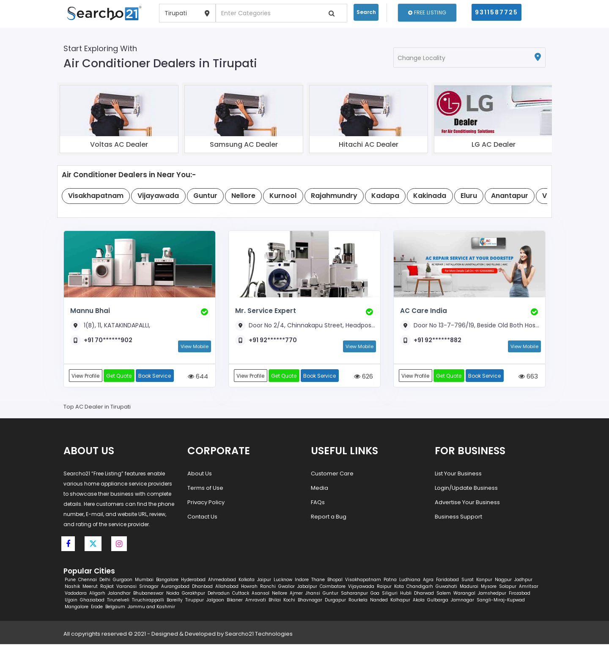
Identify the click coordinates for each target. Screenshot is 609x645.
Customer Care (332, 474)
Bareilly (175, 601)
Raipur (384, 587)
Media (319, 488)
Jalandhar (119, 594)
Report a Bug (328, 517)
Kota (399, 587)
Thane (318, 580)
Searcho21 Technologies (259, 635)
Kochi (289, 601)
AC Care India (423, 310)
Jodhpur (523, 580)
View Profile (86, 375)
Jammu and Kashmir (151, 607)
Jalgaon (215, 601)
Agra (428, 580)
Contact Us (202, 517)
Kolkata (247, 580)
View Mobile (194, 346)
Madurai (469, 587)
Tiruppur (194, 601)
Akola (419, 601)
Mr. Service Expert (264, 310)
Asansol (260, 594)
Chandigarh (419, 587)
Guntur (330, 594)
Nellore (279, 594)
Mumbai (144, 580)
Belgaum (115, 607)
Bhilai (275, 601)
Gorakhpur (193, 594)
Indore (302, 580)
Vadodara (76, 594)
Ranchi (268, 587)
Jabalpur (307, 587)
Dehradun (219, 594)
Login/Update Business (466, 488)
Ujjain (71, 601)
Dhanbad (202, 587)
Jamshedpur (492, 594)
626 (363, 376)
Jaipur (264, 580)
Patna (390, 580)
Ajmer (296, 594)
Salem (443, 594)
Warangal (464, 594)
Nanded (379, 601)
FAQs (318, 503)
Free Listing (427, 12)
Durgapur (335, 601)
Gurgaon (122, 580)
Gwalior (286, 587)
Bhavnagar (310, 601)
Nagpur (503, 580)
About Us (199, 474)
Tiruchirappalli (148, 601)
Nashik (72, 587)
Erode (97, 607)
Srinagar (149, 587)
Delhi (104, 580)
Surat (467, 580)
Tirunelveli (118, 601)
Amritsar (528, 587)
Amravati (255, 601)
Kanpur (484, 580)
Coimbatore (333, 587)
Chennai (87, 580)
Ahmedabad (222, 580)
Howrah (249, 587)
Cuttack (240, 594)
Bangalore (167, 580)
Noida (172, 594)
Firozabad (519, 594)
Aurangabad (175, 587)
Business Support (458, 517)
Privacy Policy (206, 503)
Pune (70, 580)
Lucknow (283, 580)
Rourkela (358, 601)
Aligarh (97, 594)
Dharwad (424, 594)
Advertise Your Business (467, 503)
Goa (374, 594)
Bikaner (235, 601)
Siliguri (390, 594)
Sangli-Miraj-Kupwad (501, 601)
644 (198, 376)
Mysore (489, 587)
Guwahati (446, 587)
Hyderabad (193, 580)
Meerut (90, 587)
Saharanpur (354, 594)
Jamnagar (462, 601)
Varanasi (126, 587)
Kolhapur (400, 601)
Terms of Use (205, 488)
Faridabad (447, 580)
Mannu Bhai (90, 310)
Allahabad (227, 587)
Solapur (507, 587)
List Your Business (458, 474)
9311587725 (496, 12)
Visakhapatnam (363, 580)
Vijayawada (361, 587)
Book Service (156, 375)
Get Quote (119, 375)
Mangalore (76, 607)
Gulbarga (437, 601)
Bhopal (335, 580)
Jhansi (312, 594)
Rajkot (107, 587)
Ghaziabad (92, 601)
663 (528, 376)
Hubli (405, 594)
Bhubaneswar (148, 594)
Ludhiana (409, 580)
